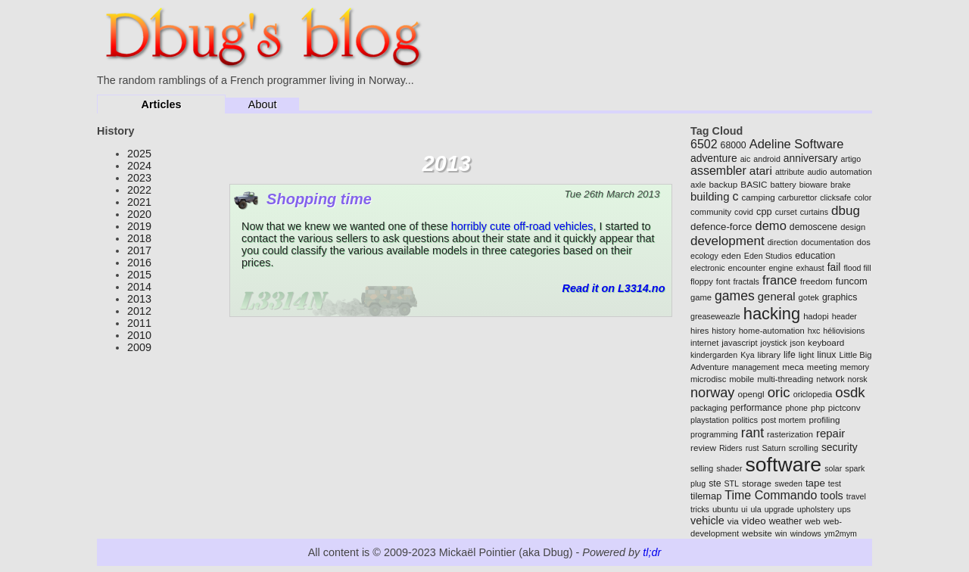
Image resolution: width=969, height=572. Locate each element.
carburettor (798, 197)
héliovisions (844, 330)
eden (731, 255)
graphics (839, 297)
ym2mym (840, 533)
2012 (139, 311)
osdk (850, 392)
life (790, 355)
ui (744, 509)
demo (771, 226)
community (710, 211)
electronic (707, 267)
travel (856, 496)
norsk (858, 379)
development (727, 241)
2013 (139, 299)
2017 (139, 250)
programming (714, 434)
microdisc (708, 379)
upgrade (779, 509)
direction (783, 242)
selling (701, 468)
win (781, 533)
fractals (746, 281)
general (777, 296)
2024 (139, 166)
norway (712, 392)
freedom (816, 281)
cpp (764, 211)
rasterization (790, 434)
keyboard (826, 342)
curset (786, 211)
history (723, 330)
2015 (139, 275)
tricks (699, 509)
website (757, 533)
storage (756, 483)
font (723, 281)
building (709, 196)
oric (779, 392)
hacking (771, 313)
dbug (845, 211)
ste (715, 483)
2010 (139, 335)
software (783, 464)
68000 (733, 145)
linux (826, 355)
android (766, 158)
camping (757, 197)
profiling (824, 419)
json (797, 342)
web (813, 521)
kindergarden (713, 354)
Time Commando (770, 495)
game (701, 297)
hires (699, 330)
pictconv (844, 407)
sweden (788, 483)
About (262, 104)
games (735, 295)
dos (864, 242)
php (818, 407)
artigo (850, 158)
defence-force (721, 226)
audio (817, 171)
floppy (701, 281)
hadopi (816, 316)
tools (831, 496)
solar (833, 468)
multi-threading (785, 379)
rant (752, 432)
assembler (718, 170)
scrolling (803, 447)
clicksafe (835, 197)
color (862, 197)
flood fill (857, 267)
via (733, 521)
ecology (704, 255)
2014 (139, 287)
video (754, 521)
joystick (774, 342)
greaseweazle (715, 316)
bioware (813, 184)
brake (840, 184)
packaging (709, 407)
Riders (731, 447)
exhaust (810, 267)
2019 (139, 226)
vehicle (707, 520)
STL (732, 483)
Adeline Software (796, 144)
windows (805, 533)
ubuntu (725, 509)
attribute (790, 171)
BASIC (753, 184)
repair (830, 433)
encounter (747, 267)
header (844, 316)
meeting (822, 366)
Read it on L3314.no (613, 288)
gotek (809, 297)
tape (815, 483)
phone (796, 407)
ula (755, 509)
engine (780, 267)
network (830, 379)
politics (745, 419)
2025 (139, 154)
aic (745, 158)
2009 (139, 347)
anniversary (811, 158)
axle (698, 184)
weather (785, 521)
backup (723, 184)
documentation (827, 242)
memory (854, 366)
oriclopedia (813, 394)
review (703, 447)
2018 (139, 238)
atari (760, 170)
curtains (814, 211)
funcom (852, 281)
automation (850, 171)
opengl (750, 394)
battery (783, 184)
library (769, 354)
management (755, 366)
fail (834, 267)
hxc (814, 330)
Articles (162, 104)
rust (752, 447)
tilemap (705, 496)
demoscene (813, 227)
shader (729, 468)
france (779, 280)
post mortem (783, 419)
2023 (139, 178)
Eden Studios (768, 255)
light (807, 354)
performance (757, 408)
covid (743, 211)
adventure (713, 158)
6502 (704, 144)
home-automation (772, 330)
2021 (139, 202)
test (834, 483)
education (815, 255)
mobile (741, 379)
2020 (139, 214)
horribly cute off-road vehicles (522, 226)
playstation (709, 419)
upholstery (815, 509)
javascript (739, 342)
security (839, 447)
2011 (139, 323)
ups (844, 509)
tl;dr (652, 552)
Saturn (773, 447)
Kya (747, 354)
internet (704, 342)
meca (793, 366)
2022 (139, 190)
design (852, 227)
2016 (139, 262)
